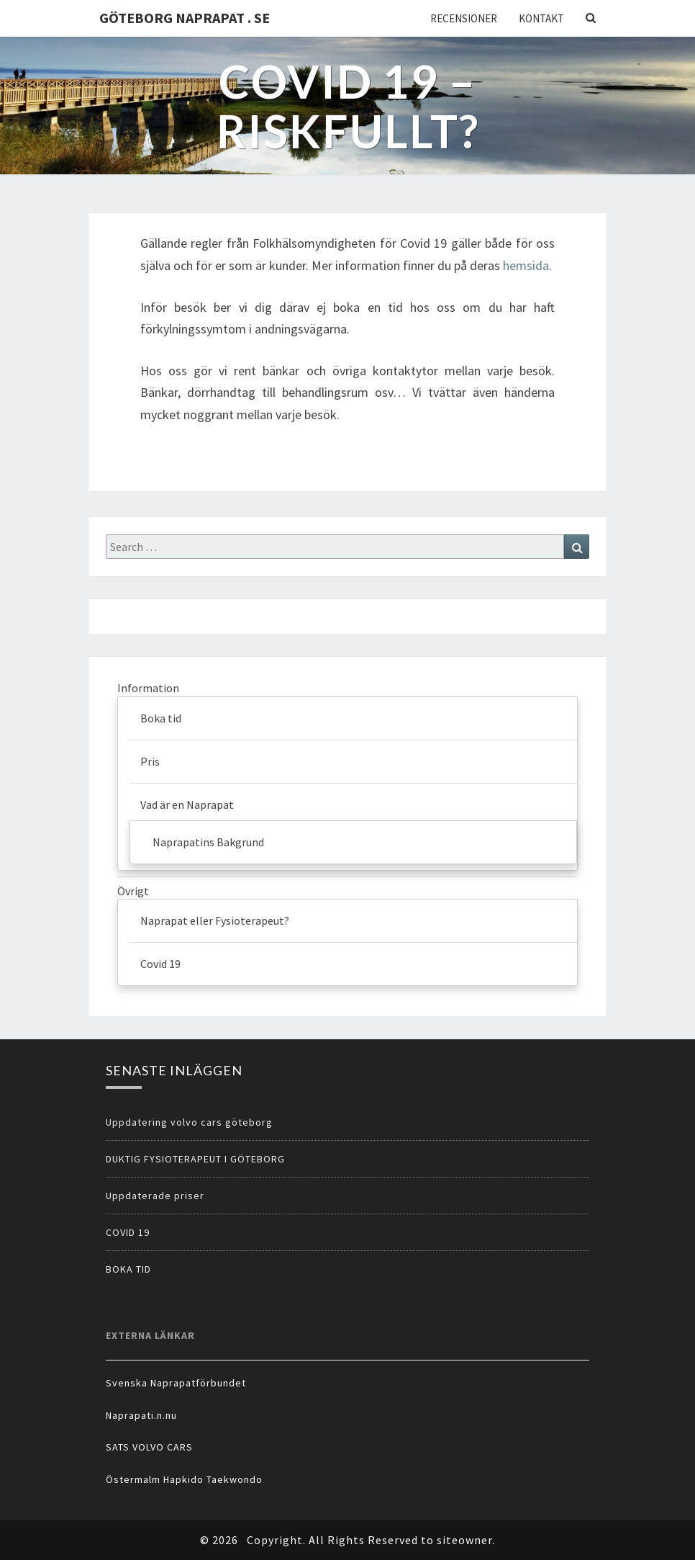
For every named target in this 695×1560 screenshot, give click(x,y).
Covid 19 (160, 963)
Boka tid (160, 718)
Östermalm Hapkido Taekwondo (184, 1479)
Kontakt (541, 18)
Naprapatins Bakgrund (208, 842)
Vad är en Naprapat (187, 804)
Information (148, 688)
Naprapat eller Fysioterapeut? (214, 920)
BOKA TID (128, 1269)
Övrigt (133, 891)
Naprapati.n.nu (141, 1415)
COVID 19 (128, 1232)
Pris (150, 761)
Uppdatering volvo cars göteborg (189, 1122)
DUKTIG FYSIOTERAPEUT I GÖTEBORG (195, 1158)
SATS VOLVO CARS (149, 1446)
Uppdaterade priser (155, 1195)
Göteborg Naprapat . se (184, 18)
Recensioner (463, 18)
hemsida (526, 265)
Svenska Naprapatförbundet (176, 1382)
